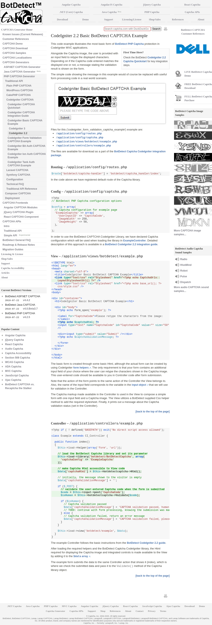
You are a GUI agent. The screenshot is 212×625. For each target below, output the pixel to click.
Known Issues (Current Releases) (23, 34)
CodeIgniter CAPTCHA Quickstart (21, 106)
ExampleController (134, 240)
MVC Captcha (13, 371)
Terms (163, 611)
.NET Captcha (14, 606)
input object (139, 384)
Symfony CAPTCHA (18, 174)
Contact (140, 611)
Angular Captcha (15, 335)
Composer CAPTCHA (18, 193)
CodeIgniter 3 (17, 128)
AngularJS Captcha (111, 4)
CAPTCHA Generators (16, 62)
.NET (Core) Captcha (71, 12)
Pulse (183, 276)
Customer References (16, 39)
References (178, 19)
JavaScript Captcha (17, 375)
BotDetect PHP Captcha (129, 43)
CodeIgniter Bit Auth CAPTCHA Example (26, 147)
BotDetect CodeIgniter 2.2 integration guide (131, 244)
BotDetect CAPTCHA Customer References (193, 31)
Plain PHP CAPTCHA (18, 85)
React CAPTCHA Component (21, 216)
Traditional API (14, 81)
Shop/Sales (7, 258)
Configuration (14, 179)
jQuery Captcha (14, 339)
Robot (184, 270)
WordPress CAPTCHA (19, 90)
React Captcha (14, 344)
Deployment (12, 198)
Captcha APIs (76, 611)
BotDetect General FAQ (17, 240)
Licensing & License (12, 254)
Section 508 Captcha (17, 357)
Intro (7, 226)
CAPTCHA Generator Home (16, 29)
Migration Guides (13, 249)
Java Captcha (111, 12)
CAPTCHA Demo (13, 43)
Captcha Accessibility (12, 268)
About (4, 277)
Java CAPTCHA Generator (22, 71)
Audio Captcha (14, 348)
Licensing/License (131, 19)
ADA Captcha (13, 366)
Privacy (152, 611)
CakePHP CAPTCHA (18, 95)
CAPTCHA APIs (12, 221)
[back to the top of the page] (152, 411)
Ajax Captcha (13, 379)
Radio (183, 259)
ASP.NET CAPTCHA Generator (22, 67)
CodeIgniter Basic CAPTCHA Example (25, 122)
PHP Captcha (152, 12)
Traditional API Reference (21, 188)
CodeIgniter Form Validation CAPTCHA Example (25, 139)
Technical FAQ (15, 184)
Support (5, 263)
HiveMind (185, 264)
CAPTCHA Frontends (15, 202)
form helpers (81, 367)
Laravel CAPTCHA (17, 170)
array (80, 556)
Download (62, 19)
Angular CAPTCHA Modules (21, 207)
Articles (5, 272)
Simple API (17, 235)
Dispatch (185, 282)
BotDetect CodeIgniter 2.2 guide (146, 542)
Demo (85, 19)
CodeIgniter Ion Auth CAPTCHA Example (27, 156)
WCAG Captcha (14, 362)
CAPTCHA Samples (14, 53)
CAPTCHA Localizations (17, 57)
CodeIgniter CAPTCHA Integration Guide (21, 114)
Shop (102, 611)
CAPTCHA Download (15, 48)
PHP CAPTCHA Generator (19, 76)
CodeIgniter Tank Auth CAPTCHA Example (21, 164)
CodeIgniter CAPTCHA (20, 99)
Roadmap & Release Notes (19, 244)
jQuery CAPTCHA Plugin (18, 212)
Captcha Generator (55, 611)
